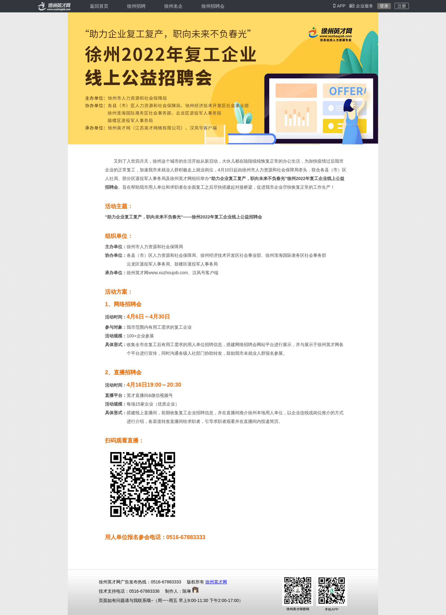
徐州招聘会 (213, 6)
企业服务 (361, 5)
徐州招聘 (136, 6)
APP (339, 5)
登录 (384, 5)
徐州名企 (173, 6)
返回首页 (99, 6)
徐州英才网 (216, 581)
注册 (401, 5)
